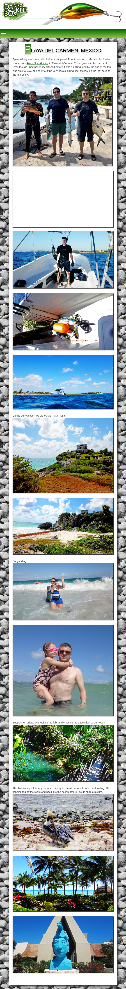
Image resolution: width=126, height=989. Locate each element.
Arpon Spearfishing (38, 63)
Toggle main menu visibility (3, 32)
